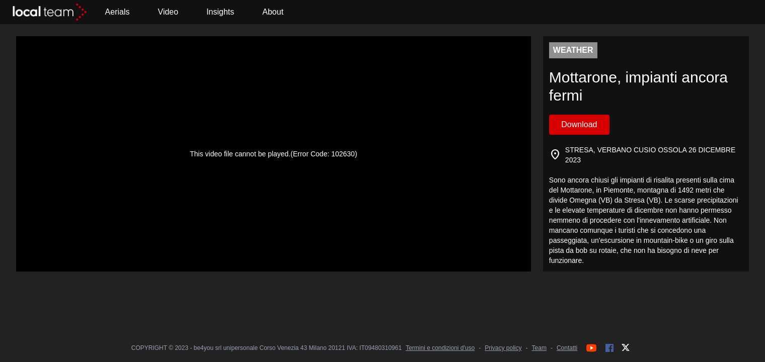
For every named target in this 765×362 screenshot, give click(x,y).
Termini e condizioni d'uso (440, 347)
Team (539, 347)
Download (579, 124)
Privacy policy (503, 347)
